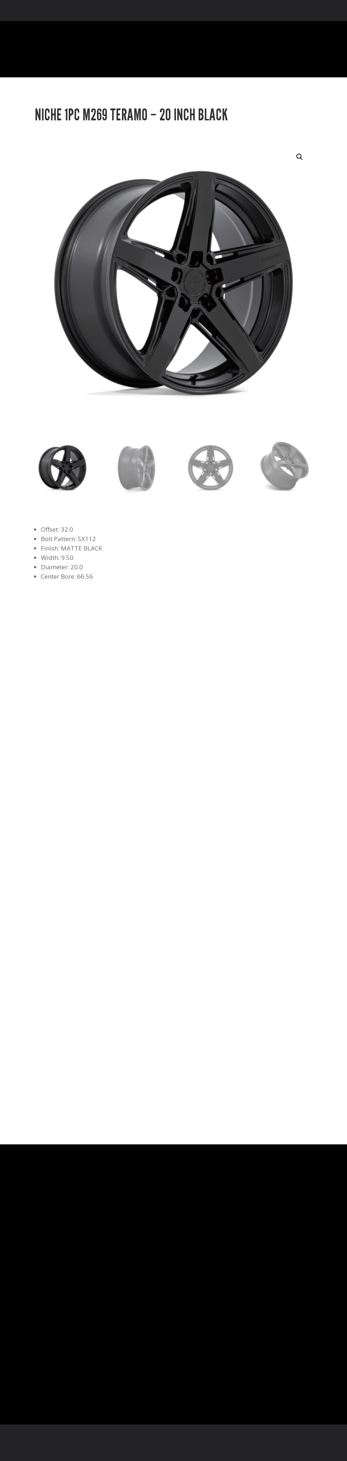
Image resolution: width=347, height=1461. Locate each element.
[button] (299, 156)
